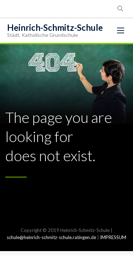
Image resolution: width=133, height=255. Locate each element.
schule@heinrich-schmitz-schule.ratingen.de (51, 237)
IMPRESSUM (113, 237)
